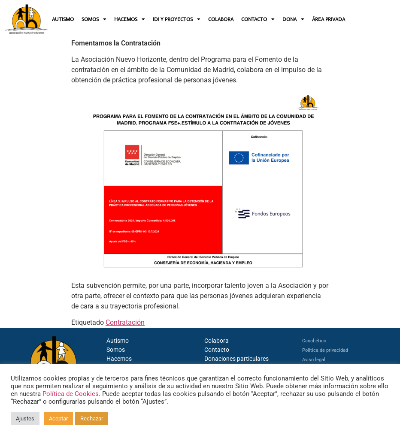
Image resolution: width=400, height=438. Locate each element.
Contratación (125, 322)
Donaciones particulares (236, 358)
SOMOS (94, 19)
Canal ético (314, 341)
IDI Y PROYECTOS (176, 19)
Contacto (216, 349)
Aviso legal (313, 359)
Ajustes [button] (25, 418)
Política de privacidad (325, 350)
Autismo (117, 340)
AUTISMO (63, 19)
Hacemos (119, 358)
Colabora (216, 340)
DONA (293, 19)
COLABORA (220, 19)
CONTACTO (258, 19)
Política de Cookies (70, 394)
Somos (115, 349)
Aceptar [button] (58, 418)
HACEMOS (129, 19)
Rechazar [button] (91, 418)
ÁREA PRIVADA (328, 19)
